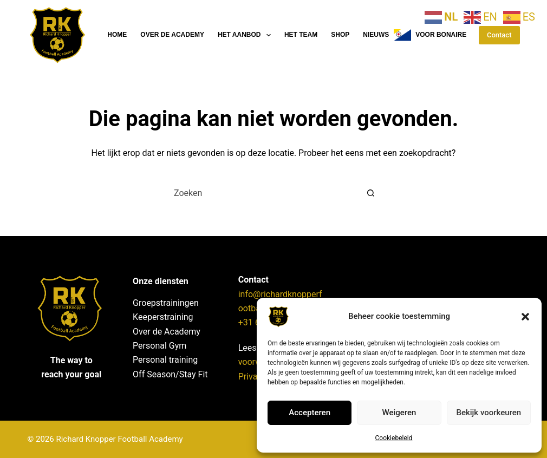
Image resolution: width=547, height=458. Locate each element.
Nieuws (376, 34)
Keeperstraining (163, 317)
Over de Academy (172, 34)
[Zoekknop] (370, 193)
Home (117, 34)
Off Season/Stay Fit (170, 374)
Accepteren (309, 412)
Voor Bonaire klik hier (447, 35)
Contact (499, 35)
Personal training (165, 360)
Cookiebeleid (394, 438)
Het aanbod (246, 35)
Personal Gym (159, 346)
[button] (525, 316)
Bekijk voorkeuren (488, 412)
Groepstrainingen (166, 303)
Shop (340, 34)
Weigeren (399, 412)
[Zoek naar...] (263, 193)
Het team (300, 34)
